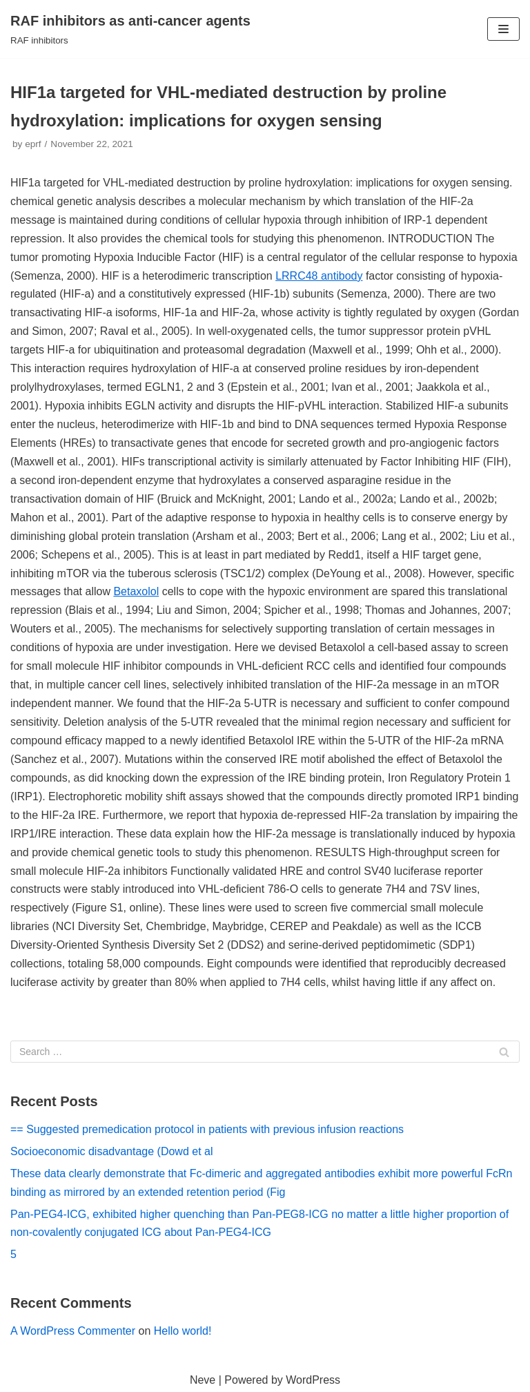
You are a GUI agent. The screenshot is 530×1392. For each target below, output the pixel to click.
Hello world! (183, 1331)
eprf (33, 144)
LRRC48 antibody (318, 276)
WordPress (313, 1380)
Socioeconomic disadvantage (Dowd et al (111, 1151)
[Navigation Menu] (503, 29)
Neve (202, 1380)
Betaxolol (136, 591)
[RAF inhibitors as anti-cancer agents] (130, 29)
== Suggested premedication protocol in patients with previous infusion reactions (207, 1129)
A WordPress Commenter (72, 1331)
